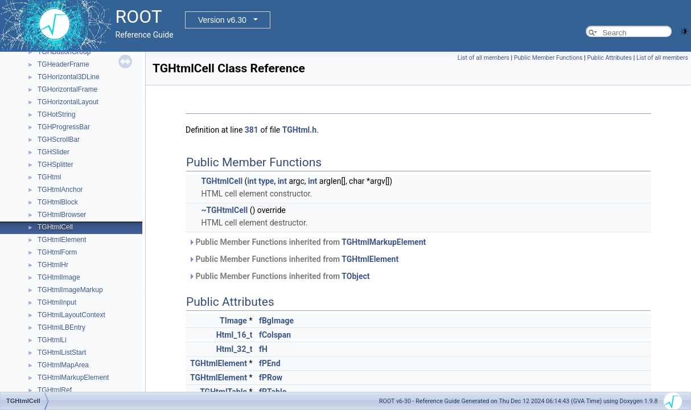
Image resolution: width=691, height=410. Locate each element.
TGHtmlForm (57, 252)
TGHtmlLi (52, 340)
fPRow (270, 377)
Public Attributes (609, 58)
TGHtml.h (299, 129)
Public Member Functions (548, 58)
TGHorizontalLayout (68, 102)
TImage (233, 320)
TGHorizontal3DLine (69, 77)
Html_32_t (234, 349)
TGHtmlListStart (62, 352)
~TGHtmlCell (224, 210)
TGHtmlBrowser (62, 215)
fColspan (275, 334)
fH (263, 349)
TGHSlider (53, 152)
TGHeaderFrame (63, 64)
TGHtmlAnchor (60, 190)
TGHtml (49, 177)
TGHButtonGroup (64, 52)
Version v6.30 (222, 19)
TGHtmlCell (55, 227)
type (266, 181)
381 (251, 129)
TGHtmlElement (62, 240)
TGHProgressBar (64, 127)
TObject (355, 276)
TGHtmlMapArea (63, 365)
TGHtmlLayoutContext (71, 315)
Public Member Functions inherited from (307, 242)
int (251, 181)
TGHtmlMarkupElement (73, 378)
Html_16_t (234, 334)
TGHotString (57, 114)
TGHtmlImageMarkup (70, 290)
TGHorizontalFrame (67, 89)
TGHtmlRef (55, 390)
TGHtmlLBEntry (61, 327)
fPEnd (270, 363)
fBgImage (276, 320)
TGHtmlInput (57, 302)
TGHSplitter (55, 165)
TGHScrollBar (59, 140)
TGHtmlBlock (58, 202)
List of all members (483, 58)
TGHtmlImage (59, 277)
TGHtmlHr (53, 265)
